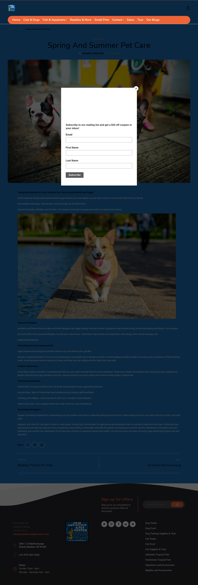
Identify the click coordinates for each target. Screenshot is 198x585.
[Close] (136, 88)
